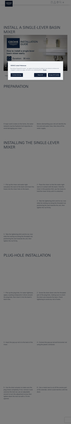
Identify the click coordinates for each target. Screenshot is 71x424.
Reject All (40, 75)
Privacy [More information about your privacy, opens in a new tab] (44, 70)
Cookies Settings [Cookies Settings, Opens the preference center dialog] (16, 75)
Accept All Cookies (54, 75)
